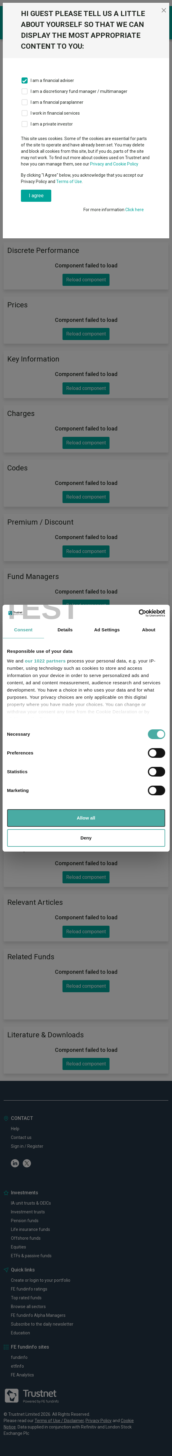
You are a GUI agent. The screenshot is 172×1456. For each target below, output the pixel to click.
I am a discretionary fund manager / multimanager (79, 91)
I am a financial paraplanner (57, 102)
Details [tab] (65, 629)
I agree (36, 195)
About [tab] (148, 629)
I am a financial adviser (52, 80)
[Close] (164, 10)
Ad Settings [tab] (107, 629)
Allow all (86, 817)
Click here (134, 209)
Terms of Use (69, 181)
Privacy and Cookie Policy (114, 164)
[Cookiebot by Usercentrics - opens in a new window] (138, 613)
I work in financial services (55, 113)
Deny (86, 837)
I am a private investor (52, 124)
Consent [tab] (23, 629)
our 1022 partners (45, 660)
